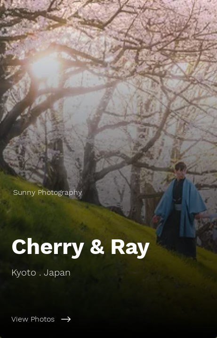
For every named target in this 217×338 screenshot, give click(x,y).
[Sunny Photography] (108, 192)
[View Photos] (108, 319)
